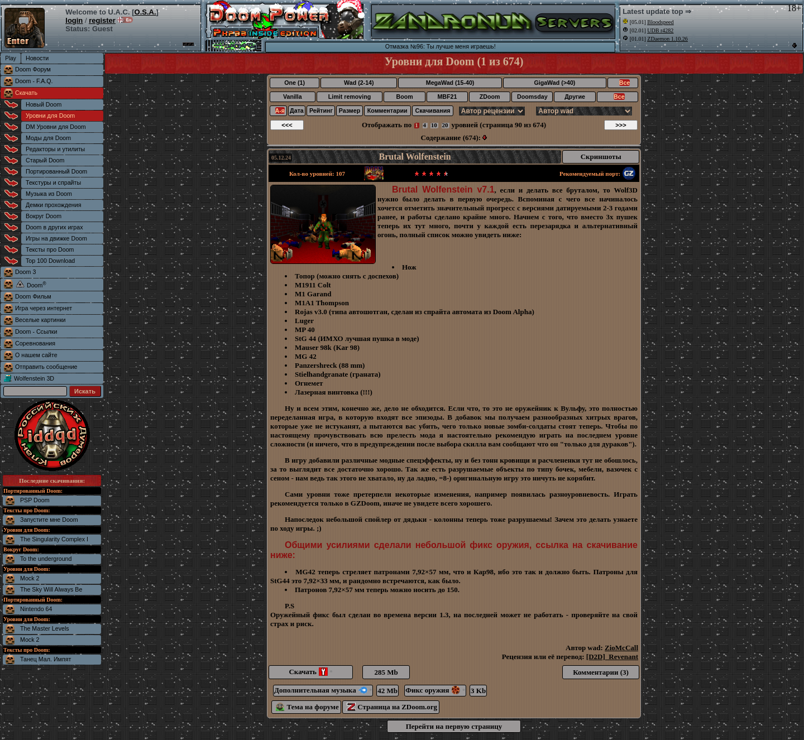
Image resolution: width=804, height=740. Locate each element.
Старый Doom (45, 160)
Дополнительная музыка (323, 690)
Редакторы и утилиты (55, 149)
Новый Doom (43, 104)
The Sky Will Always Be (51, 589)
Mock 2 (29, 578)
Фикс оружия (435, 690)
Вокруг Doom (43, 216)
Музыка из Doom (49, 193)
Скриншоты (601, 156)
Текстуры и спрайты (53, 182)
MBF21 (447, 96)
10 (434, 125)
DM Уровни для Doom (56, 126)
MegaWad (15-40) (450, 82)
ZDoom (490, 96)
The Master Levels (44, 628)
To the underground (45, 558)
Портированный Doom (56, 171)
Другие (574, 96)
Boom (404, 96)
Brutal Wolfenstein (415, 156)
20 (445, 125)
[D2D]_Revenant (612, 656)
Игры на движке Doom (56, 238)
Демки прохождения (53, 204)
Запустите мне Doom (49, 519)
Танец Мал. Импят (45, 659)
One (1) (294, 82)
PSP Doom (35, 500)
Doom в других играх (54, 227)
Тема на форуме (307, 707)
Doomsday (532, 96)
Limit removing (349, 96)
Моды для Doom (48, 137)
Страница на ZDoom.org (392, 707)
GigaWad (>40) (554, 82)
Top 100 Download (50, 260)
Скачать (26, 92)
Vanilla (292, 96)
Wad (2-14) (359, 82)
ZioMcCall (621, 647)
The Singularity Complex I (54, 539)
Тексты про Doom (50, 249)
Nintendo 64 (36, 609)
